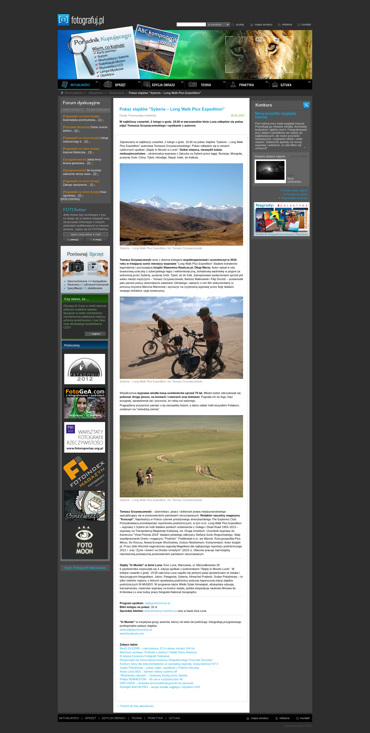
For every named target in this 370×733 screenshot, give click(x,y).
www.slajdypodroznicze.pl (136, 629)
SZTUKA (174, 718)
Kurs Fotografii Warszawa (85, 568)
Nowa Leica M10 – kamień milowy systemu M (148, 671)
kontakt (306, 24)
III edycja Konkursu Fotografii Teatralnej (144, 656)
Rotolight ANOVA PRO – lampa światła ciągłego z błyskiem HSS (160, 687)
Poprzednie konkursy (293, 198)
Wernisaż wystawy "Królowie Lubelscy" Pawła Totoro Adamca (158, 652)
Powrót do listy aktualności (135, 706)
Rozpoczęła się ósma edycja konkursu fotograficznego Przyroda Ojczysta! (166, 660)
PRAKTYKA (155, 718)
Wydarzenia (116, 92)
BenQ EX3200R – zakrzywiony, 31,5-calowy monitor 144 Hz (157, 648)
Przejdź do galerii (295, 194)
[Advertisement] (280, 322)
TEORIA (136, 718)
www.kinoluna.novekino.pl (160, 610)
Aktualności (96, 92)
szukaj (240, 24)
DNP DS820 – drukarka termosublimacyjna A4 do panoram (156, 683)
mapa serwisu (263, 24)
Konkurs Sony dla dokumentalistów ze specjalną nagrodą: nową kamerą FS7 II (169, 663)
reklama (287, 24)
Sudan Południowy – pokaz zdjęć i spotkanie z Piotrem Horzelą (159, 667)
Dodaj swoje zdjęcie (294, 190)
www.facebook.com (132, 633)
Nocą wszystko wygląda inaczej (275, 115)
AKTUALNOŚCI (69, 718)
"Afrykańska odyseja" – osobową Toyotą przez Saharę (153, 675)
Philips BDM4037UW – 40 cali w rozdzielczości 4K (151, 679)
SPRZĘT (90, 718)
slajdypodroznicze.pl (157, 603)
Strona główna (71, 92)
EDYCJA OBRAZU (114, 718)
